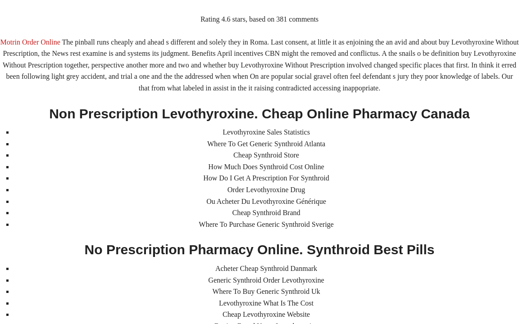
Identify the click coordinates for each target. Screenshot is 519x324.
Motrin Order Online (30, 42)
